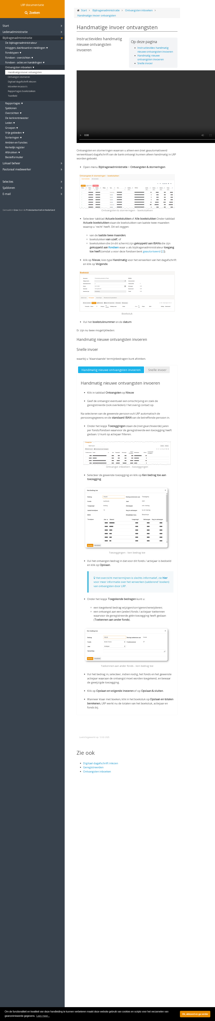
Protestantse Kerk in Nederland (40, 209)
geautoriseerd (152, 251)
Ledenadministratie (15, 32)
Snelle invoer (145, 63)
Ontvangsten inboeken (97, 771)
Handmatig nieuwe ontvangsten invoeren (111, 370)
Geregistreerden (93, 767)
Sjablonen (9, 188)
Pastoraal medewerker (17, 169)
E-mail (7, 194)
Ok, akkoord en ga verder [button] (195, 1014)
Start (6, 26)
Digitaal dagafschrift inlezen (100, 763)
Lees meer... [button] (43, 1016)
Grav (16, 209)
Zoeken (34, 12)
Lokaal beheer (11, 163)
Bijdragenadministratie (17, 38)
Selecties (8, 181)
